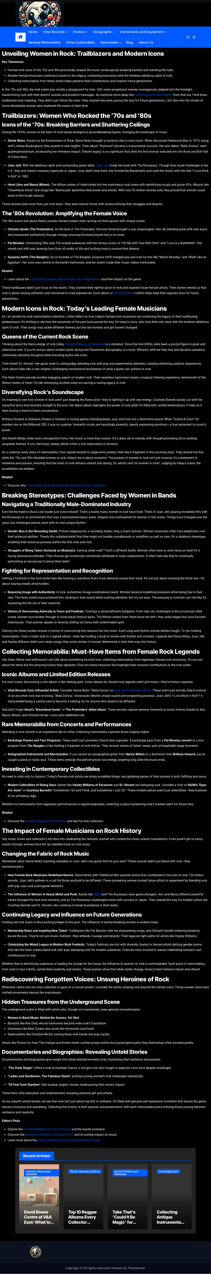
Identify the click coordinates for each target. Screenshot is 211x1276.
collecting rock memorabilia (153, 95)
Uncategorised (168, 1171)
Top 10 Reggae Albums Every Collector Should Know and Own (82, 1224)
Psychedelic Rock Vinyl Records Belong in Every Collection (66, 485)
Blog (129, 42)
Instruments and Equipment (142, 32)
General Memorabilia (44, 42)
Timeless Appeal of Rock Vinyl (45, 821)
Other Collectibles (80, 42)
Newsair (117, 1270)
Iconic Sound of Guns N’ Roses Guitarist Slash (69, 1140)
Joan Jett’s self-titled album (132, 690)
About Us (146, 42)
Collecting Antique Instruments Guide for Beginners (169, 1224)
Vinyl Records (54, 32)
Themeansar (136, 1270)
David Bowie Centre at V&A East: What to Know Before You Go (38, 1224)
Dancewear (110, 42)
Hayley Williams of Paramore (85, 344)
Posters (79, 32)
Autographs (103, 32)
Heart (97, 894)
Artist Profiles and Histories (126, 1173)
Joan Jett (102, 165)
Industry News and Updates (38, 1173)
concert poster (123, 293)
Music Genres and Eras (85, 1171)
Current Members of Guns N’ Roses (47, 1129)
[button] (194, 37)
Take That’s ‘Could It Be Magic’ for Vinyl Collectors (124, 1224)
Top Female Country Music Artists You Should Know (65, 279)
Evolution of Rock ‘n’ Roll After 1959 (49, 1134)
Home (33, 32)
